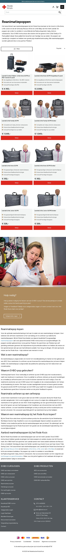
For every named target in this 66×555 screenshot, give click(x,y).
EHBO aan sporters (6, 480)
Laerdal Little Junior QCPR (10, 210)
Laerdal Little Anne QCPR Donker (44, 166)
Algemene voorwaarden (49, 541)
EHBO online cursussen (8, 477)
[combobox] (33, 12)
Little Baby (51, 449)
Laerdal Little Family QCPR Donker (45, 121)
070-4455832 (40, 503)
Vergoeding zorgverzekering (9, 523)
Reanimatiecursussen (7, 483)
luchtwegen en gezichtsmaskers (12, 456)
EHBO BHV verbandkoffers (42, 480)
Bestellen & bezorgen (7, 516)
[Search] (59, 12)
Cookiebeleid (27, 541)
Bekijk (16, 93)
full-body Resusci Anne (11, 449)
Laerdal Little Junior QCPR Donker (45, 210)
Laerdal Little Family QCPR (10, 121)
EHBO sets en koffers (40, 474)
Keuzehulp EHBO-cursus (8, 503)
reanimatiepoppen (7, 340)
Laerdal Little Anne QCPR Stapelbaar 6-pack (48, 76)
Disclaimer (36, 541)
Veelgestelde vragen (11, 316)
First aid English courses (8, 490)
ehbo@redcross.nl (41, 509)
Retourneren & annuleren (8, 520)
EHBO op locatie (6, 493)
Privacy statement (15, 541)
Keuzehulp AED (5, 506)
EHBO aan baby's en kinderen (9, 470)
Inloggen (53, 7)
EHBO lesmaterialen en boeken (43, 477)
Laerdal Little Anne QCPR (10, 166)
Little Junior (41, 449)
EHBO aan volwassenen (8, 474)
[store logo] (6, 6)
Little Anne (32, 449)
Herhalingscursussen (7, 487)
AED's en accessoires (40, 470)
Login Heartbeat (6, 513)
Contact (3, 526)
